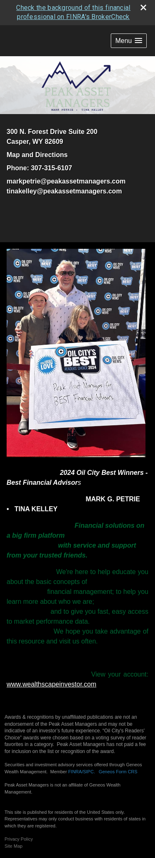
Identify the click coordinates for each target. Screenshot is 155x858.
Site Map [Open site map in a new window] (13, 845)
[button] (129, 40)
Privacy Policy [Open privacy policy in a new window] (19, 838)
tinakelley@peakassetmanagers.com (64, 190)
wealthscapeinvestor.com (59, 683)
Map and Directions (37, 154)
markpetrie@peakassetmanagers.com (66, 180)
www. (14, 683)
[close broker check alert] (143, 6)
